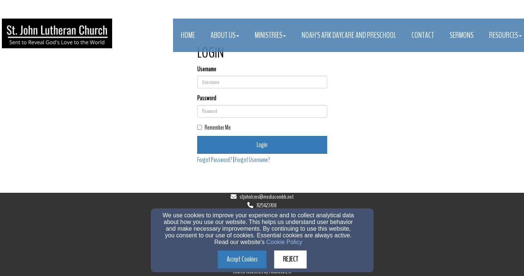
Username (206, 69)
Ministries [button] (270, 35)
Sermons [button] (461, 35)
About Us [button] (225, 35)
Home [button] (188, 35)
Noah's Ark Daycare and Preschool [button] (349, 35)
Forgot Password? (214, 160)
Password (206, 98)
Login (262, 145)
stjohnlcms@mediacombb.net (267, 197)
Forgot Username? (252, 160)
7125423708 (266, 205)
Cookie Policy (284, 242)
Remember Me (214, 127)
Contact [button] (422, 35)
